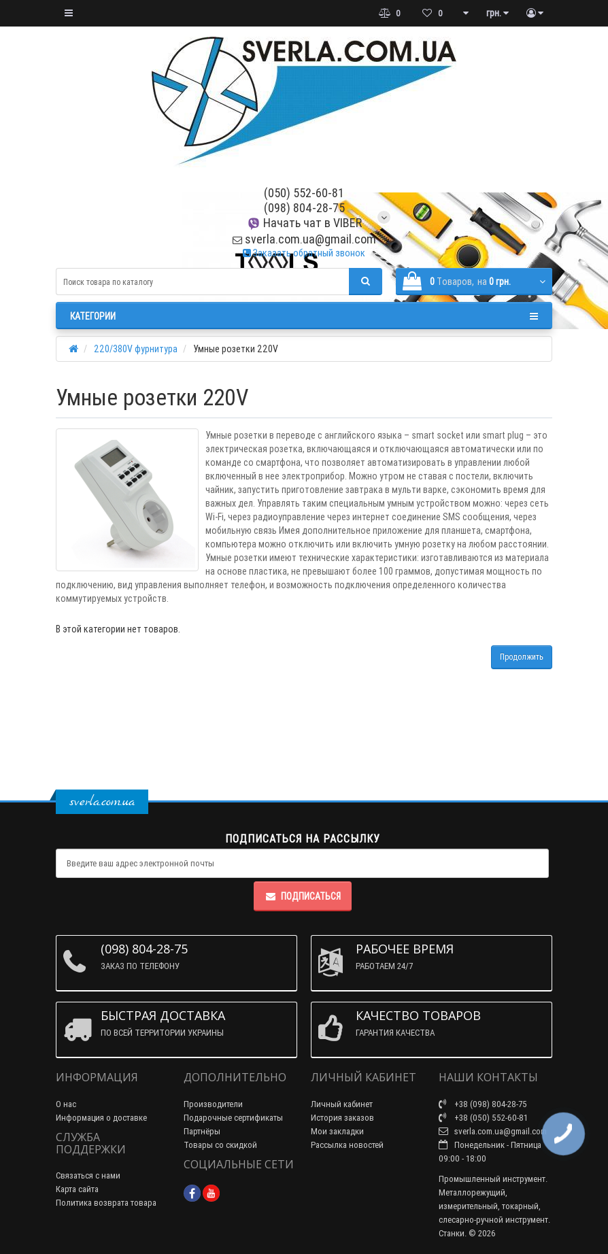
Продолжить (521, 656)
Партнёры (202, 1131)
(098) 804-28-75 (304, 208)
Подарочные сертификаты (233, 1117)
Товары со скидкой (220, 1145)
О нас (66, 1104)
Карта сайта (77, 1189)
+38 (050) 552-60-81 (483, 1117)
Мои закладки (337, 1131)
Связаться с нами (88, 1175)
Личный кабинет (342, 1104)
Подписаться (303, 896)
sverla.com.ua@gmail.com (304, 239)
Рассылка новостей (347, 1145)
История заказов (342, 1117)
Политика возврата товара (106, 1202)
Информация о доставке (101, 1117)
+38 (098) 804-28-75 (483, 1104)
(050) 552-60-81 (304, 193)
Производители (213, 1104)
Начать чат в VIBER (304, 223)
